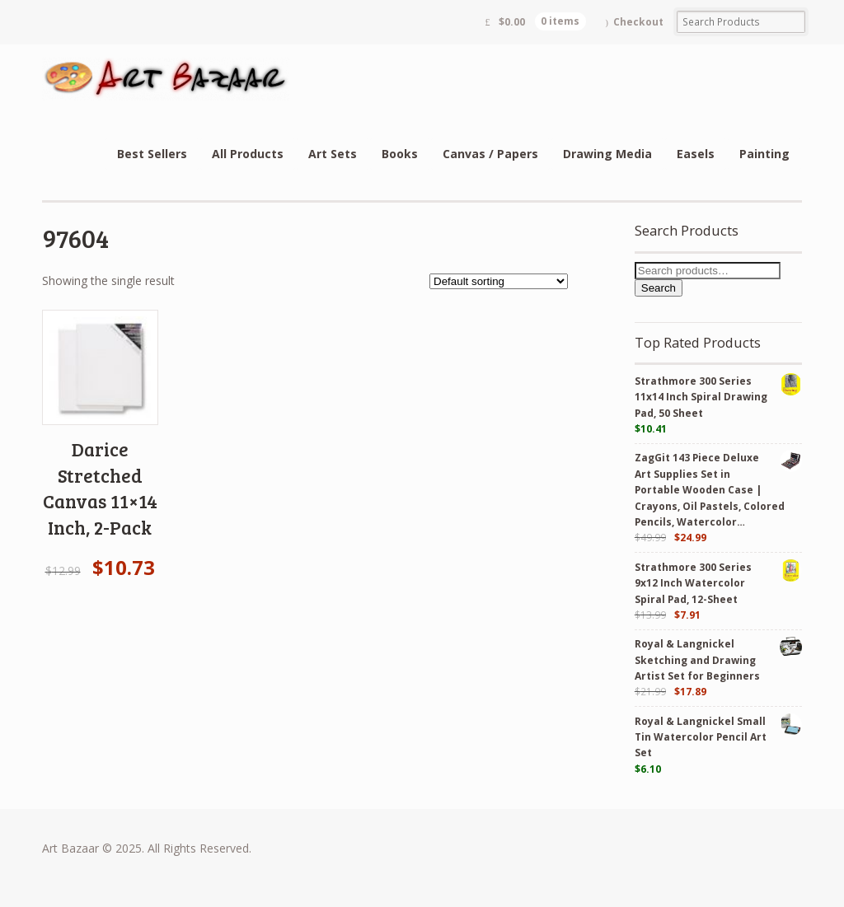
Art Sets (332, 153)
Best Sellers (152, 153)
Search (658, 288)
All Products (248, 153)
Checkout (638, 22)
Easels (696, 153)
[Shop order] (498, 281)
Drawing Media (607, 153)
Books (400, 153)
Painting (764, 153)
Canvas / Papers (490, 153)
